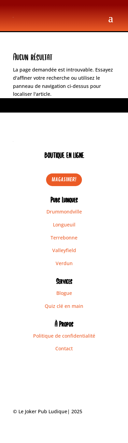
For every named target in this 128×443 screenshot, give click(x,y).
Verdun (64, 263)
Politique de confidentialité (64, 336)
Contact (64, 348)
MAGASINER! (64, 179)
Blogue (64, 293)
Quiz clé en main (64, 306)
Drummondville (64, 211)
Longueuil (64, 224)
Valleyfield (64, 250)
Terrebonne (64, 237)
